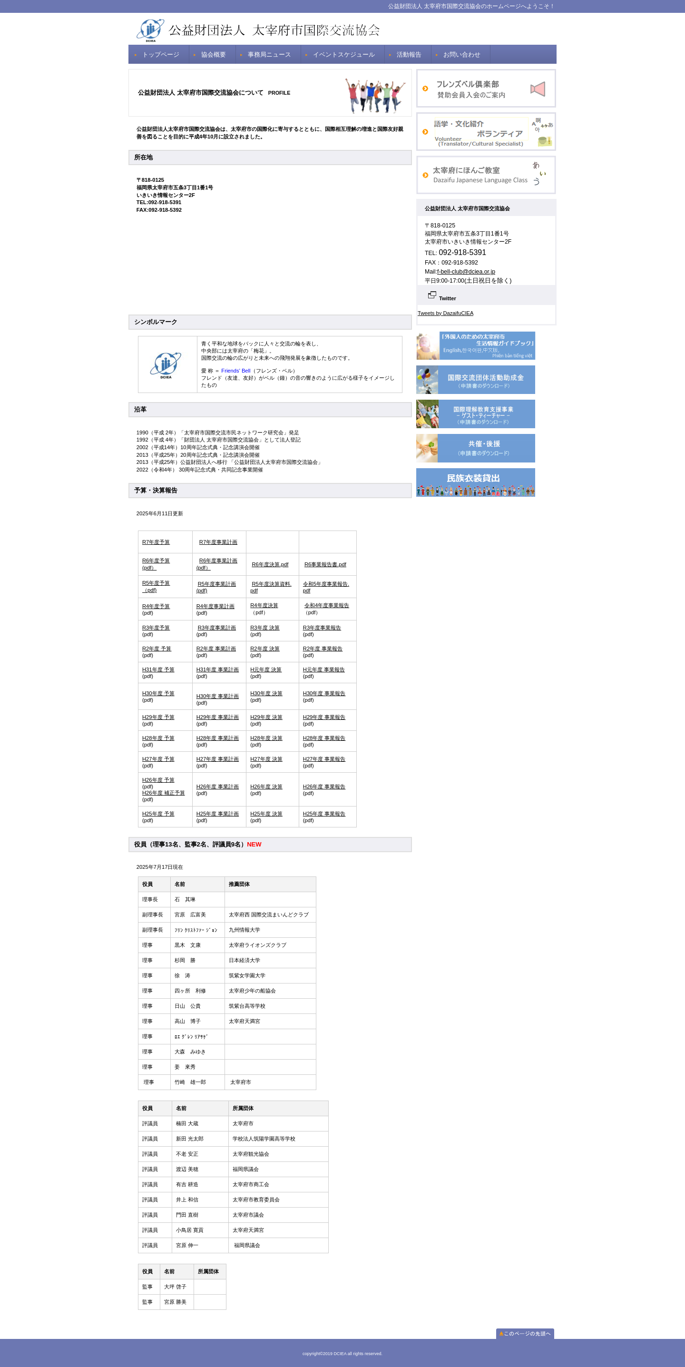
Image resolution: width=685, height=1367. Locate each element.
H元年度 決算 (266, 669)
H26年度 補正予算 (163, 793)
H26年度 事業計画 (217, 786)
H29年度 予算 (158, 717)
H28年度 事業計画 (217, 738)
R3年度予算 (156, 627)
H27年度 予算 (158, 759)
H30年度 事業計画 (217, 696)
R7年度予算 (156, 542)
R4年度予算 (156, 606)
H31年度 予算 (158, 669)
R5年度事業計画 (217, 584)
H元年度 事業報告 (324, 669)
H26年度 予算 (158, 780)
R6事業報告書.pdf (325, 564)
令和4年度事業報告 (326, 605)
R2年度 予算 (156, 648)
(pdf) (201, 590)
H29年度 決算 (266, 717)
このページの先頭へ (525, 1333)
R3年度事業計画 (217, 627)
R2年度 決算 (264, 648)
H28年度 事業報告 (324, 738)
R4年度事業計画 (215, 606)
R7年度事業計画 (218, 542)
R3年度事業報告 (322, 627)
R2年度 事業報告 (322, 648)
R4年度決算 (264, 605)
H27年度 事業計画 (217, 759)
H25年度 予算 (158, 813)
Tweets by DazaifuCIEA (445, 313)
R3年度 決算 (264, 627)
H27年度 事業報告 (324, 759)
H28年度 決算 (266, 738)
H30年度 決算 (266, 693)
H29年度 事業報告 (324, 717)
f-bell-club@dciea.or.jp (466, 271)
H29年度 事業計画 (217, 717)
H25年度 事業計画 (217, 813)
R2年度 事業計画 (216, 648)
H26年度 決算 (266, 786)
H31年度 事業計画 (217, 669)
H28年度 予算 (158, 738)
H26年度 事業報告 (324, 786)
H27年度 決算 (266, 759)
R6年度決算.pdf (270, 564)
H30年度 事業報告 (324, 693)
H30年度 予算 (158, 693)
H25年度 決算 (266, 813)
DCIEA (342, 28)
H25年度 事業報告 (324, 813)
